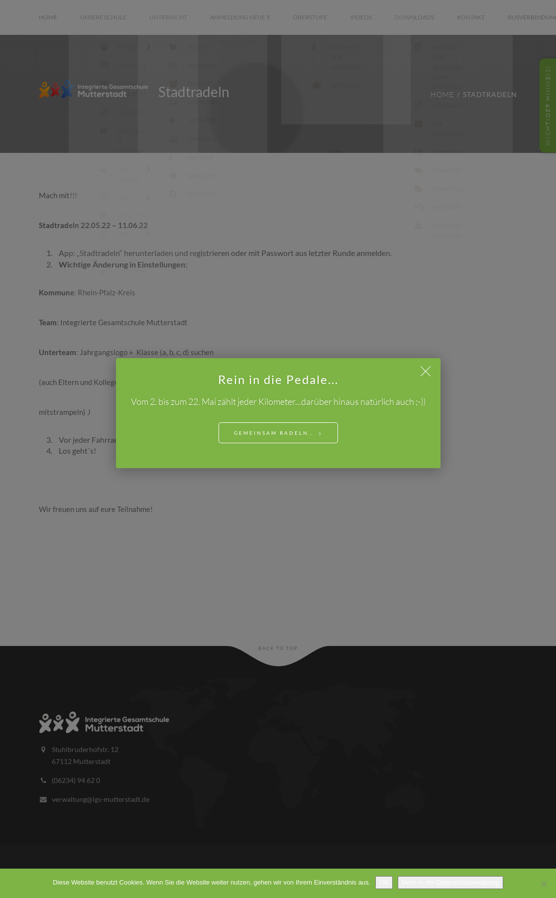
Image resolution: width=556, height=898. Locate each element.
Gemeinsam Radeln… (274, 433)
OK (384, 882)
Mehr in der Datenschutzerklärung (450, 882)
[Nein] (544, 884)
